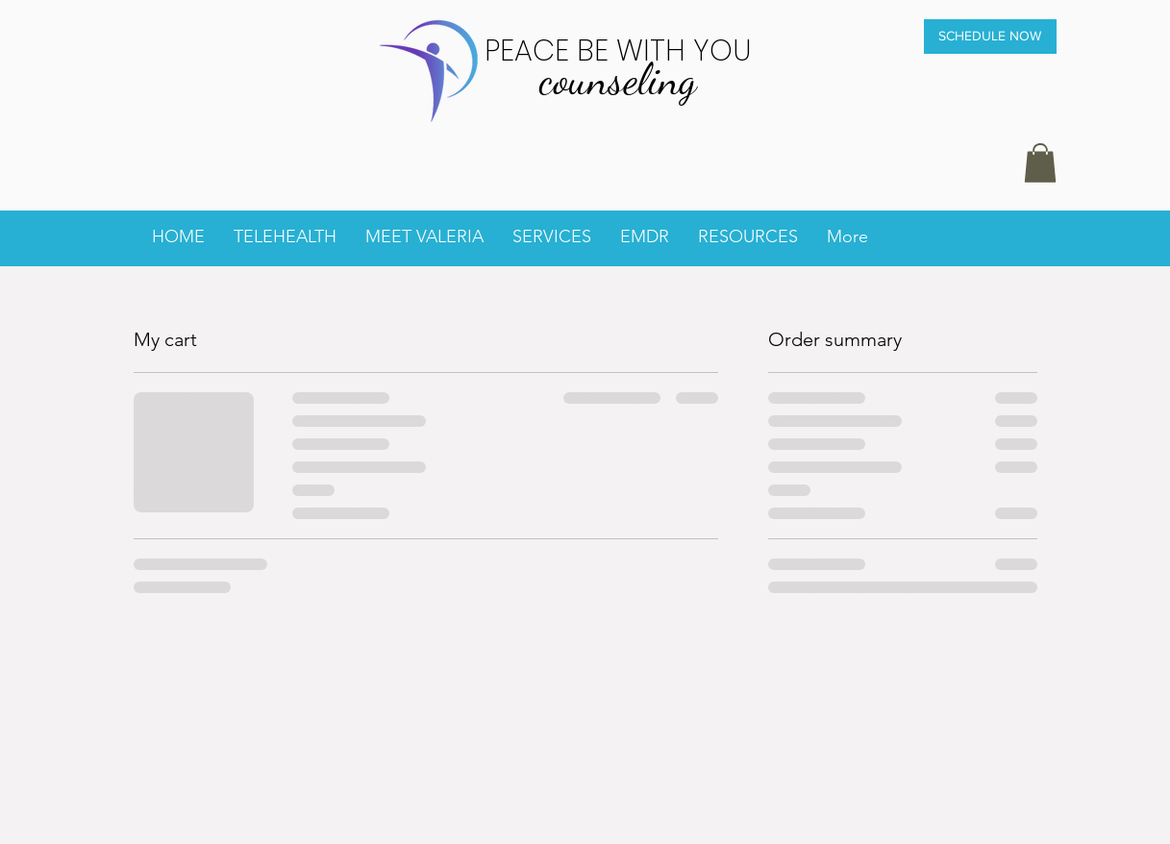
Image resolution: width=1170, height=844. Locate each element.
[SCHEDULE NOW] (990, 36)
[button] (1040, 163)
